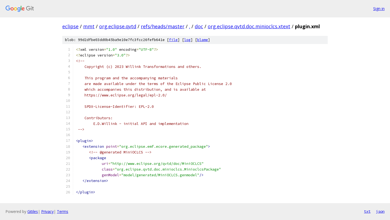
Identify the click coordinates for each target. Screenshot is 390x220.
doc (199, 26)
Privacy (47, 211)
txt (367, 211)
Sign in (379, 8)
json (380, 211)
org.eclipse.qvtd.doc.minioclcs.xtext (249, 26)
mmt (89, 26)
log (187, 39)
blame (202, 39)
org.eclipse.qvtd (117, 26)
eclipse (70, 26)
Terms (62, 211)
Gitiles (32, 211)
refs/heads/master (162, 26)
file (173, 39)
